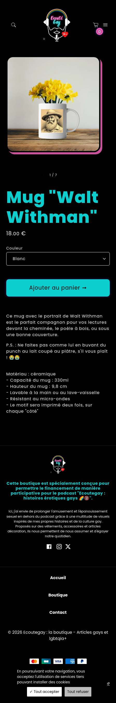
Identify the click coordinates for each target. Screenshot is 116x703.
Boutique (57, 595)
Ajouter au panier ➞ (58, 287)
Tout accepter (44, 691)
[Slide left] (43, 175)
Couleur (14, 248)
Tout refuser (78, 691)
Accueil (58, 578)
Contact (58, 612)
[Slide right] (63, 175)
